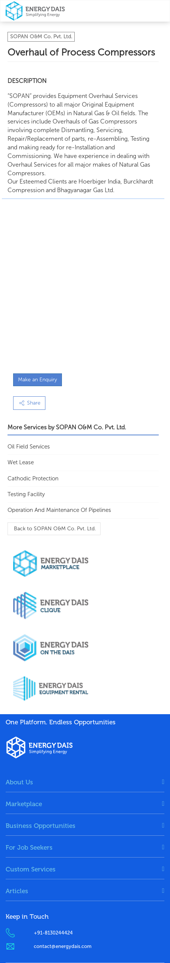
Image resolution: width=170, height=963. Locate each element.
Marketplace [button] (24, 804)
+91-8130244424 (53, 933)
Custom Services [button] (31, 869)
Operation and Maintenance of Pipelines (59, 510)
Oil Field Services (29, 446)
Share (29, 403)
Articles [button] (17, 891)
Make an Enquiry (37, 379)
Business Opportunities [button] (40, 825)
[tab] (85, 782)
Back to (54, 528)
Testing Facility (26, 494)
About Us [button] (19, 782)
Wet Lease (21, 462)
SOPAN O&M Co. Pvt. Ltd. (41, 36)
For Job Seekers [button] (29, 847)
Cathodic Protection (33, 478)
